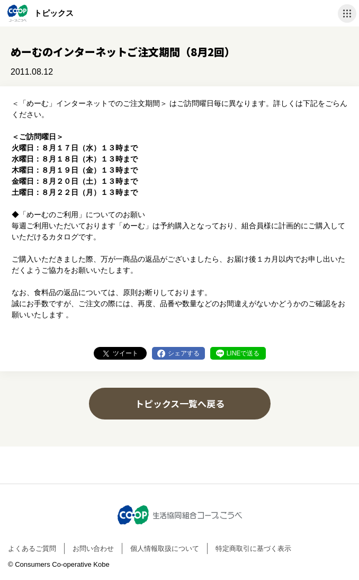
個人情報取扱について (164, 548)
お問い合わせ (93, 548)
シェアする (184, 353)
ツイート (125, 353)
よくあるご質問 (32, 548)
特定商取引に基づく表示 (253, 548)
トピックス (54, 12)
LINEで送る (243, 353)
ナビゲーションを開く (347, 13)
